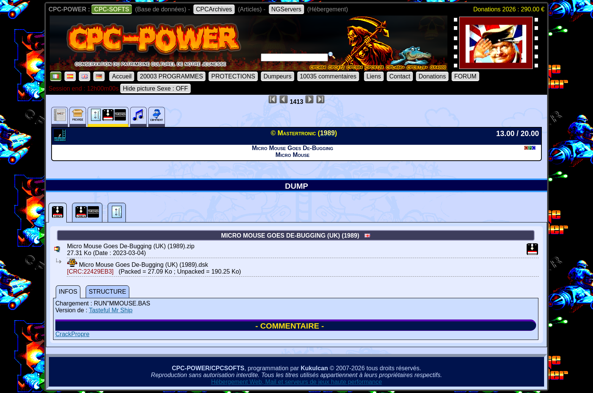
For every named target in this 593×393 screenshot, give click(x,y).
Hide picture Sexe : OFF (155, 88)
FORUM (465, 76)
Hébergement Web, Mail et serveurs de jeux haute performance (296, 382)
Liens (374, 76)
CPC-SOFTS (111, 9)
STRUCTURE (107, 291)
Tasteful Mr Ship (111, 310)
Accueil (122, 76)
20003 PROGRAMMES (171, 76)
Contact (399, 76)
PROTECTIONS (233, 76)
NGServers (286, 9)
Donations (432, 76)
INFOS (68, 291)
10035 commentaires (328, 76)
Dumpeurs (278, 76)
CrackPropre (72, 334)
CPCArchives (214, 9)
